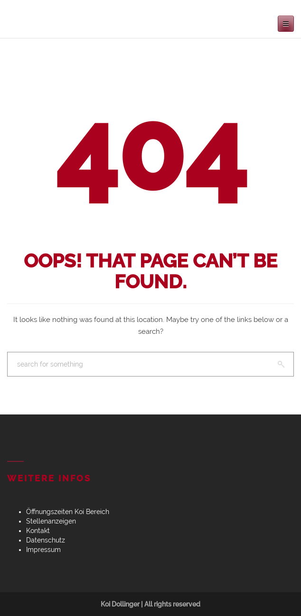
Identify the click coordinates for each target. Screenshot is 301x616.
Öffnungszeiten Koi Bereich (67, 511)
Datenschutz (45, 540)
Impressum (43, 549)
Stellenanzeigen (51, 521)
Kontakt (38, 530)
